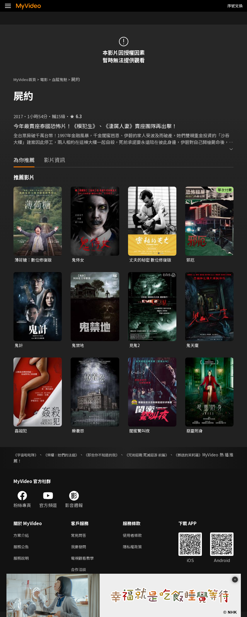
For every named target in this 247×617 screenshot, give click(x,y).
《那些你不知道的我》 (116, 456)
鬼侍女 (78, 260)
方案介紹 (22, 537)
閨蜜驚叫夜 (140, 432)
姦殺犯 (21, 432)
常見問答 (79, 537)
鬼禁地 (78, 346)
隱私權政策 (137, 549)
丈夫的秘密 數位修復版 (149, 260)
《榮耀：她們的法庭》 (69, 456)
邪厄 (190, 260)
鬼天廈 (193, 346)
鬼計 (19, 346)
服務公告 (22, 549)
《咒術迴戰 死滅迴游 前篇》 (168, 456)
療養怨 (78, 432)
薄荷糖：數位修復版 (34, 260)
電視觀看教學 (84, 562)
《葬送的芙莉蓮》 (217, 456)
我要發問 (79, 549)
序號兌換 (235, 5)
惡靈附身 (195, 432)
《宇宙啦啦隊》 (27, 456)
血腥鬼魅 (66, 79)
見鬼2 (134, 346)
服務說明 (22, 562)
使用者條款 (137, 537)
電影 (48, 79)
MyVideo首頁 (26, 79)
